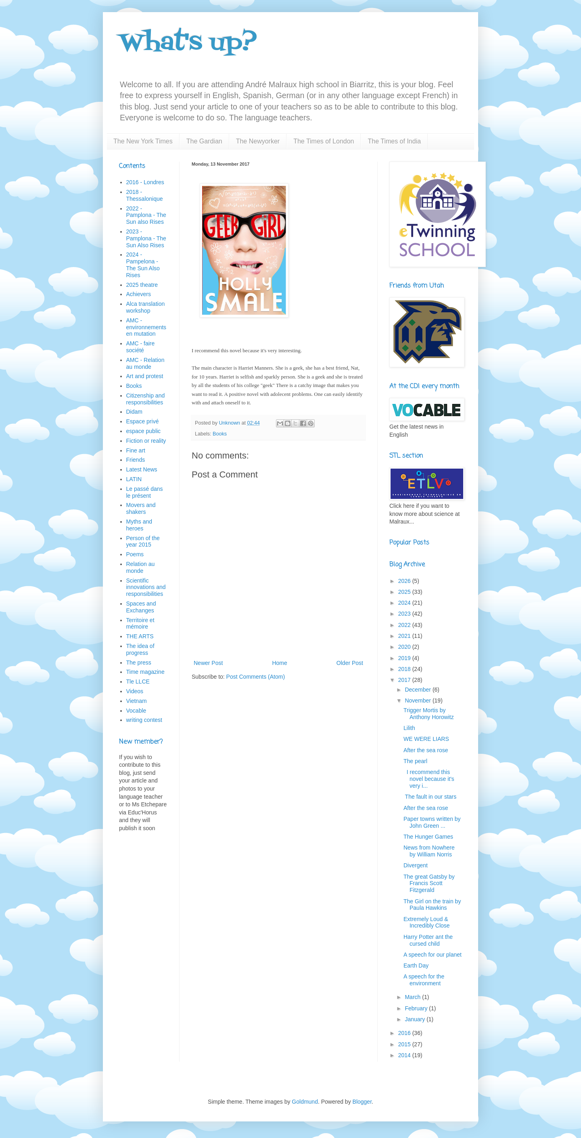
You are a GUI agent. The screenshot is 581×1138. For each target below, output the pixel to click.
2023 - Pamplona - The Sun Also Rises (146, 238)
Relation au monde (140, 567)
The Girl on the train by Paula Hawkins (432, 904)
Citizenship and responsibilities (145, 399)
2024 (405, 603)
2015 (405, 1044)
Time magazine (145, 672)
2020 (405, 647)
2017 (405, 680)
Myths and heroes (139, 525)
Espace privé (142, 421)
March (413, 997)
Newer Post (208, 663)
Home (279, 663)
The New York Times (143, 141)
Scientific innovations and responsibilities (146, 587)
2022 (405, 625)
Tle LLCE (138, 681)
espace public (143, 431)
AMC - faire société (140, 346)
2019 (405, 658)
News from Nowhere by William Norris (429, 851)
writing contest (144, 720)
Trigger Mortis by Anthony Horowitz (428, 713)
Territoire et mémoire (140, 623)
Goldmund (305, 1101)
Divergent (415, 865)
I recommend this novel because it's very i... (428, 779)
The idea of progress (140, 649)
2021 (405, 636)
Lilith (409, 728)
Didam (134, 411)
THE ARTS (140, 636)
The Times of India (394, 141)
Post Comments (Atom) (255, 676)
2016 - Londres (145, 182)
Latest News (141, 469)
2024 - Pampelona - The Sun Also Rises (143, 264)
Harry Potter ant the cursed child (428, 940)
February (417, 1008)
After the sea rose (425, 750)
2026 (405, 581)
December (418, 689)
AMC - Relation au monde (145, 363)
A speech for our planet (432, 954)
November (418, 700)
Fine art (135, 450)
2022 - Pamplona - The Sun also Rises (146, 215)
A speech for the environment (423, 980)
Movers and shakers (141, 508)
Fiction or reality (146, 441)
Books (220, 434)
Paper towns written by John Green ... (432, 822)
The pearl (415, 761)
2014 (405, 1055)
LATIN (134, 479)
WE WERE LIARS (426, 739)
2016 (405, 1033)
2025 (405, 592)
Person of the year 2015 (143, 541)
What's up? (188, 43)
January (415, 1019)
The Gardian (204, 141)
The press (138, 662)
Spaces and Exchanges (141, 607)
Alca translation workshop (145, 307)
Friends (135, 459)
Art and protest (144, 376)
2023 (405, 613)
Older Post (349, 663)
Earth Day (415, 965)
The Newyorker (258, 141)
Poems (135, 554)
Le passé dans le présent (144, 492)
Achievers (138, 294)
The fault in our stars (429, 796)
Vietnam (136, 701)
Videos (135, 691)
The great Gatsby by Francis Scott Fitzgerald (429, 883)
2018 (405, 669)
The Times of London (323, 141)
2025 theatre (142, 285)
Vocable (136, 710)
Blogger (362, 1101)
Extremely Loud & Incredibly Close (426, 922)
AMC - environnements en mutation (146, 327)
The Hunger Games (428, 836)
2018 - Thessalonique (144, 195)
